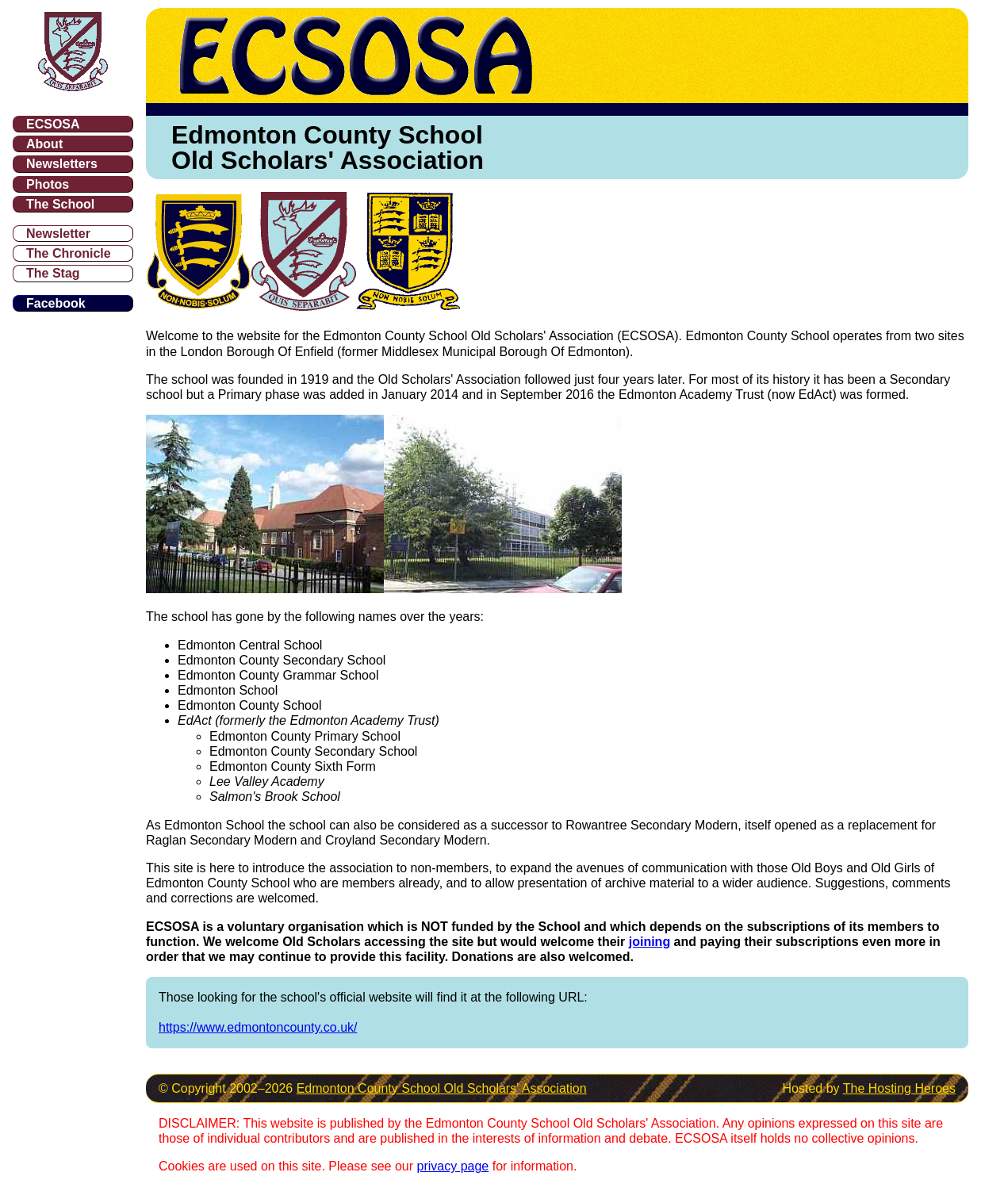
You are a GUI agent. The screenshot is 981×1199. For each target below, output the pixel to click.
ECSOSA (53, 124)
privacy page (453, 1166)
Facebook (56, 303)
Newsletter (58, 233)
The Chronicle (68, 253)
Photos (47, 184)
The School (60, 204)
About (44, 144)
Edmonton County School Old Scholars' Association (442, 1088)
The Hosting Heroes (899, 1088)
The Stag (53, 273)
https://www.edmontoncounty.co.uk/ (258, 1027)
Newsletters (62, 163)
